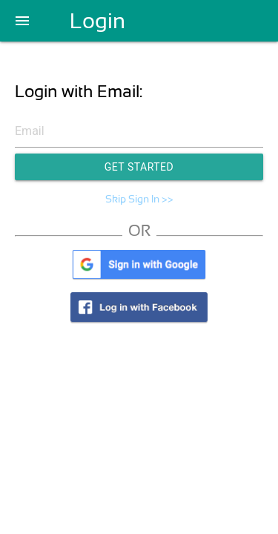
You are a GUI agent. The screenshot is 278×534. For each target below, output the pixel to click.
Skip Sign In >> (139, 199)
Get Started (139, 167)
